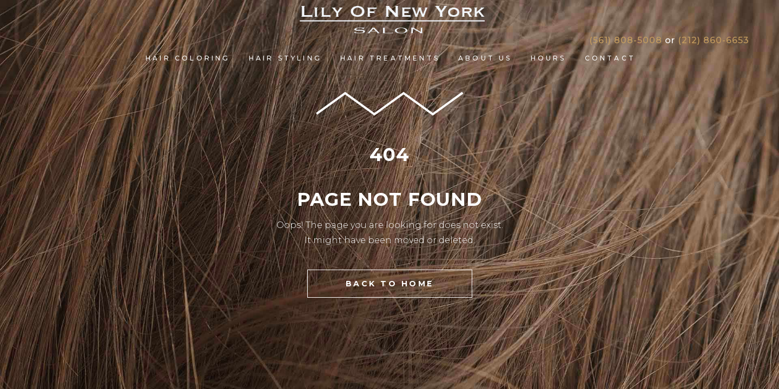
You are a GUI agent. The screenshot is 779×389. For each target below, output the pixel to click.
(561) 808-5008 (625, 40)
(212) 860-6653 (713, 40)
